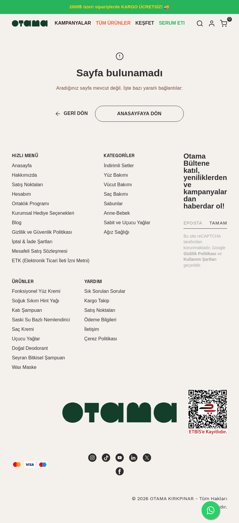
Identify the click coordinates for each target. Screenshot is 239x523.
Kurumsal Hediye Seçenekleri (43, 213)
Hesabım (21, 194)
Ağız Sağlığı (116, 232)
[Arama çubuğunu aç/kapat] (200, 23)
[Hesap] (212, 23)
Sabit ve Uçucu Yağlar (127, 222)
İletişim (91, 329)
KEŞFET (144, 23)
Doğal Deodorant (30, 348)
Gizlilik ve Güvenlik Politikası (42, 232)
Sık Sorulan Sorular (105, 291)
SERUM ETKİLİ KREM (183, 23)
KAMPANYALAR (73, 23)
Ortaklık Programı (30, 203)
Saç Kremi (23, 329)
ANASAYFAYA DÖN (139, 113)
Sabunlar (113, 203)
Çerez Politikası (100, 338)
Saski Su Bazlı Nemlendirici (41, 319)
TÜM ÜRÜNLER (113, 23)
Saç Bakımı (116, 194)
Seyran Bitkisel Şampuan (38, 357)
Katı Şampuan (27, 310)
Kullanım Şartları (199, 259)
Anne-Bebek (117, 213)
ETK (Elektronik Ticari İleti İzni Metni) (50, 260)
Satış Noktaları (27, 184)
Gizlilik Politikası (199, 253)
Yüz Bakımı (116, 175)
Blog (16, 222)
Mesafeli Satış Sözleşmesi (39, 251)
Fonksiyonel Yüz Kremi (36, 291)
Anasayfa (22, 165)
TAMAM (218, 223)
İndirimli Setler (119, 165)
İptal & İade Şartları (32, 241)
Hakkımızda (24, 175)
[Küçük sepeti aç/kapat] (223, 23)
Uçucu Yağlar (26, 338)
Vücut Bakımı (118, 184)
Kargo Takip (96, 300)
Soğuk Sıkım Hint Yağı (35, 300)
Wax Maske (24, 367)
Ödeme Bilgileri (100, 319)
